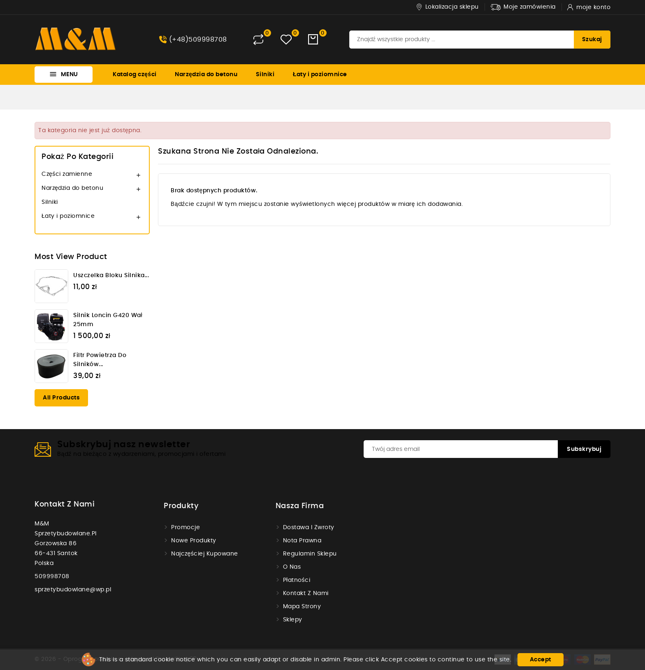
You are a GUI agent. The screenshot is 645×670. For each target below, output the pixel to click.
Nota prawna (302, 541)
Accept (540, 660)
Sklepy (292, 620)
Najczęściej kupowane (204, 554)
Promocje (185, 527)
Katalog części (135, 74)
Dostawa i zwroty (308, 527)
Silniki (265, 74)
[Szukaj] (479, 39)
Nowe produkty (193, 541)
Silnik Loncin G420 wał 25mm (107, 320)
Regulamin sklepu (310, 554)
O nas (292, 567)
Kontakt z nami (65, 504)
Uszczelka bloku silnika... (111, 275)
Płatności (297, 580)
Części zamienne (67, 174)
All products (61, 398)
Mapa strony (302, 606)
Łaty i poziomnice (320, 74)
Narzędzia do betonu (206, 74)
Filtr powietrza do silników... (99, 360)
